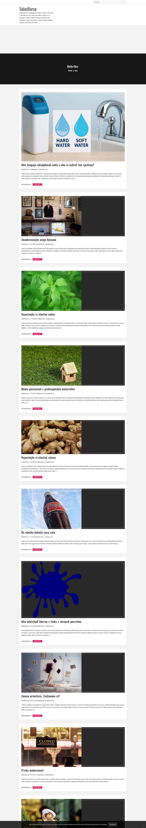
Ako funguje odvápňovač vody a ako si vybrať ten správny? (57, 165)
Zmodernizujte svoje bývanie (38, 240)
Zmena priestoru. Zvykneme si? (40, 696)
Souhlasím (112, 824)
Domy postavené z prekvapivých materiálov (48, 389)
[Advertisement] (73, 39)
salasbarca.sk (43, 169)
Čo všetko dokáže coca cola (38, 532)
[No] (144, 824)
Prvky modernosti (32, 770)
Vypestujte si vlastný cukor (38, 314)
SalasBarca (27, 9)
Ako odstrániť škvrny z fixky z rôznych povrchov (51, 621)
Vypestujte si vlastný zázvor (38, 457)
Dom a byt (37, 184)
